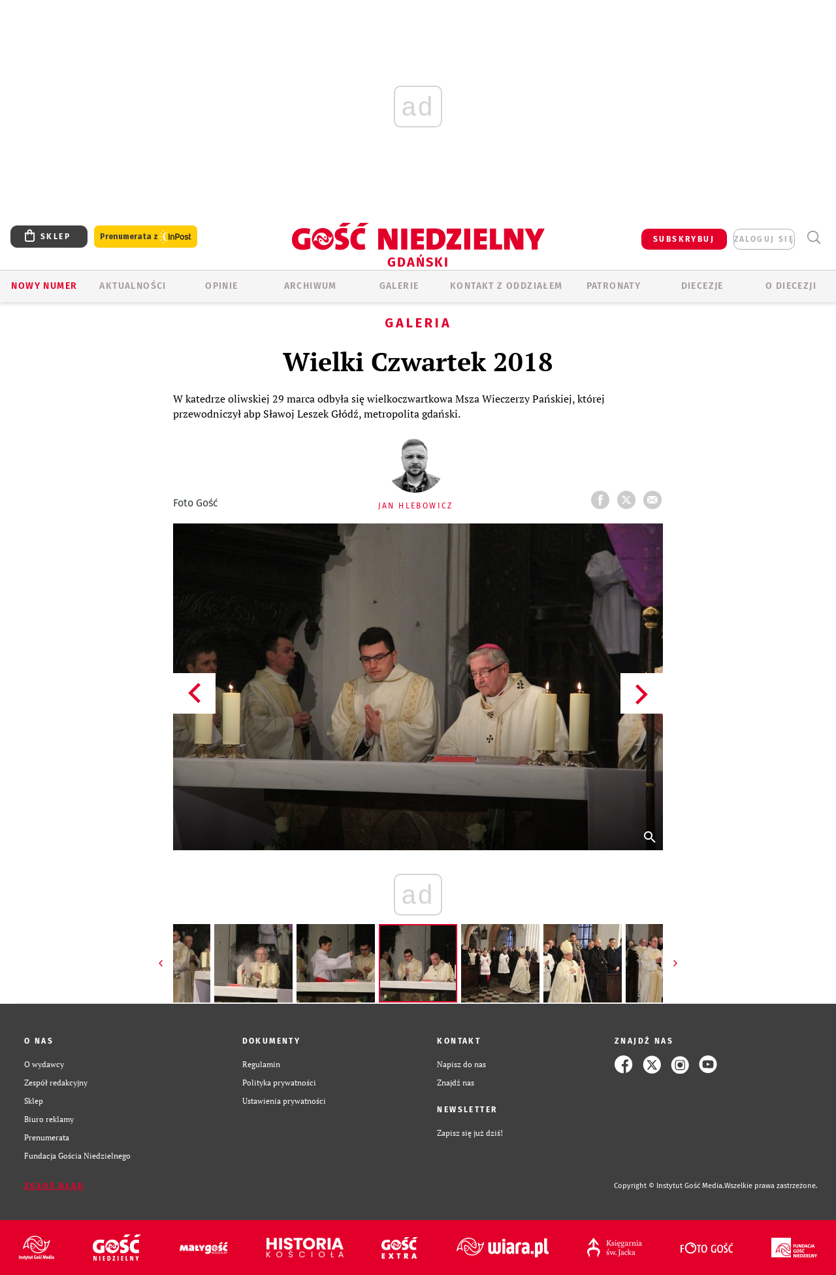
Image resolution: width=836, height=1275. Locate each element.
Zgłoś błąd (54, 1186)
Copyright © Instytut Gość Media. (669, 1186)
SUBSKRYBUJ (684, 239)
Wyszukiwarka (813, 237)
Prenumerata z (145, 236)
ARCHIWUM (310, 285)
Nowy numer (44, 285)
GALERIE (399, 285)
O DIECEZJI (790, 285)
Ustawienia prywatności (284, 1101)
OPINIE (221, 285)
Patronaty (614, 285)
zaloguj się (764, 239)
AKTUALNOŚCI (132, 285)
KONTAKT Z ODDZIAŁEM (506, 285)
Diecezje (702, 285)
